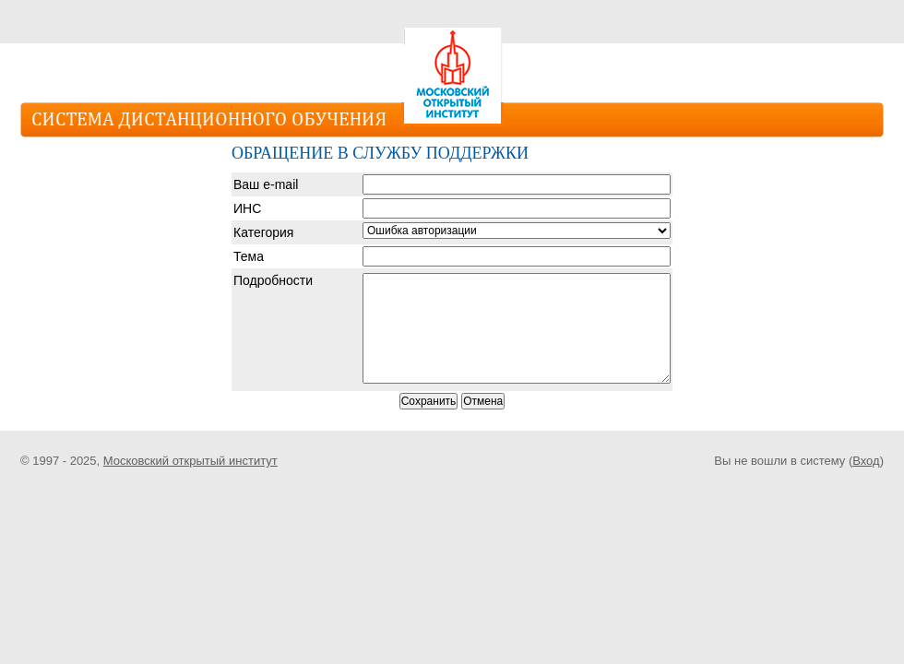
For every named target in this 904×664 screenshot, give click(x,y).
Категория (263, 232)
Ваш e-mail (265, 184)
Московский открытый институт (190, 461)
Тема (248, 256)
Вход (865, 461)
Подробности (273, 280)
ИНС (247, 208)
